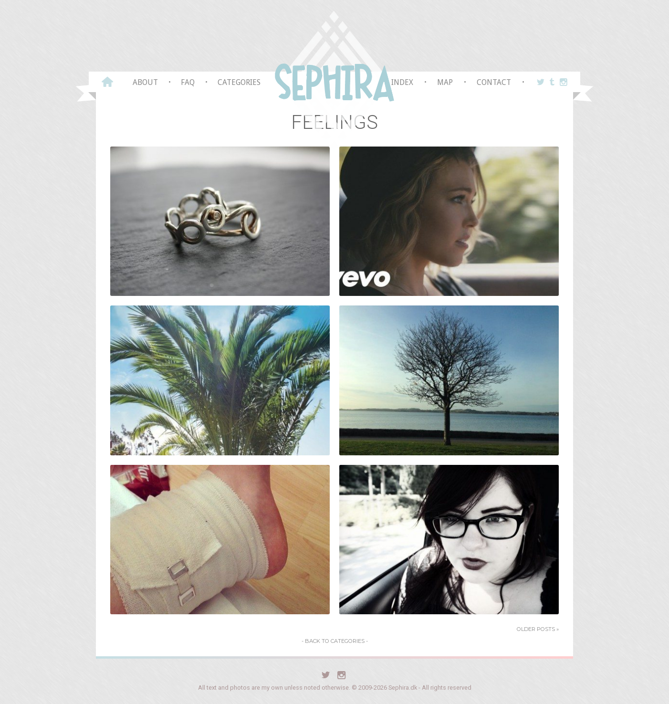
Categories (239, 82)
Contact (494, 82)
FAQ (188, 82)
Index (402, 82)
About (145, 82)
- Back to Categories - (335, 641)
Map (445, 82)
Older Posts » (538, 629)
